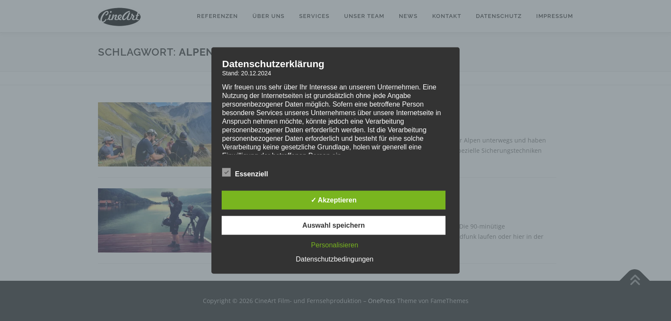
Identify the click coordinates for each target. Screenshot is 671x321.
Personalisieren (334, 245)
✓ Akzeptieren (334, 200)
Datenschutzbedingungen (334, 259)
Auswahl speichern (334, 225)
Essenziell (245, 172)
